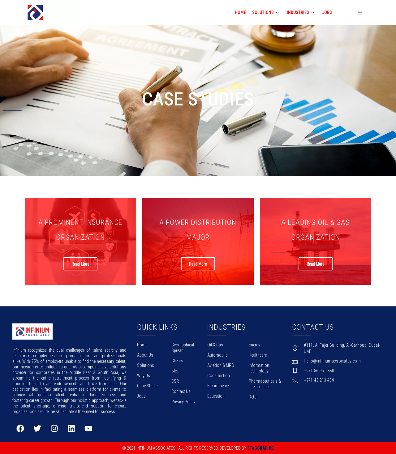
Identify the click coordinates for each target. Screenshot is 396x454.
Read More (80, 263)
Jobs (327, 12)
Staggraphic (260, 448)
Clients (177, 360)
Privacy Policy (183, 401)
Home (142, 344)
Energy (254, 344)
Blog (175, 370)
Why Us (143, 375)
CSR (175, 381)
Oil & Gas (215, 344)
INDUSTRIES (301, 12)
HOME (240, 12)
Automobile (217, 355)
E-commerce (218, 385)
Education (216, 396)
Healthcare (258, 355)
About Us (145, 355)
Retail (253, 396)
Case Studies (148, 385)
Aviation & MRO (220, 365)
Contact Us (181, 391)
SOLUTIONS (266, 12)
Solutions (145, 365)
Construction (218, 375)
